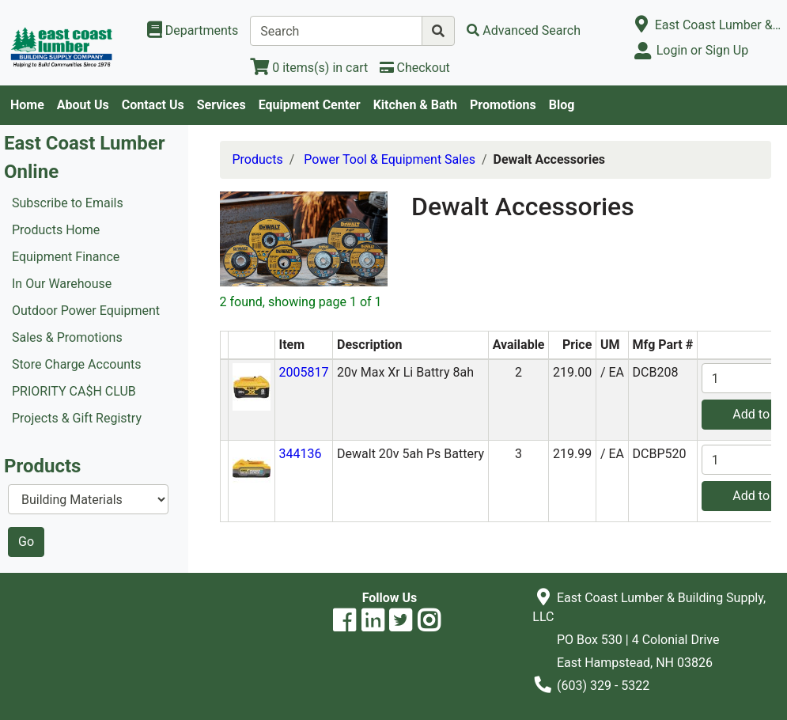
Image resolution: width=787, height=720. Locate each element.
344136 (299, 453)
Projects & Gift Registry (77, 418)
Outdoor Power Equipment (86, 310)
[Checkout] (415, 67)
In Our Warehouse (62, 283)
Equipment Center (310, 104)
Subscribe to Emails (67, 202)
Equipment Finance (65, 256)
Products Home (56, 229)
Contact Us (153, 104)
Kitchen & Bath (415, 104)
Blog (562, 104)
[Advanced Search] (524, 30)
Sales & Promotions (67, 337)
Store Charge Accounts (77, 364)
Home (27, 104)
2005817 (303, 372)
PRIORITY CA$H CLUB (74, 391)
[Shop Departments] (193, 30)
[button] (252, 386)
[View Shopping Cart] (309, 67)
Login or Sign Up (702, 50)
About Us (83, 104)
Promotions (503, 104)
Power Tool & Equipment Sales (389, 159)
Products (258, 159)
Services (221, 104)
